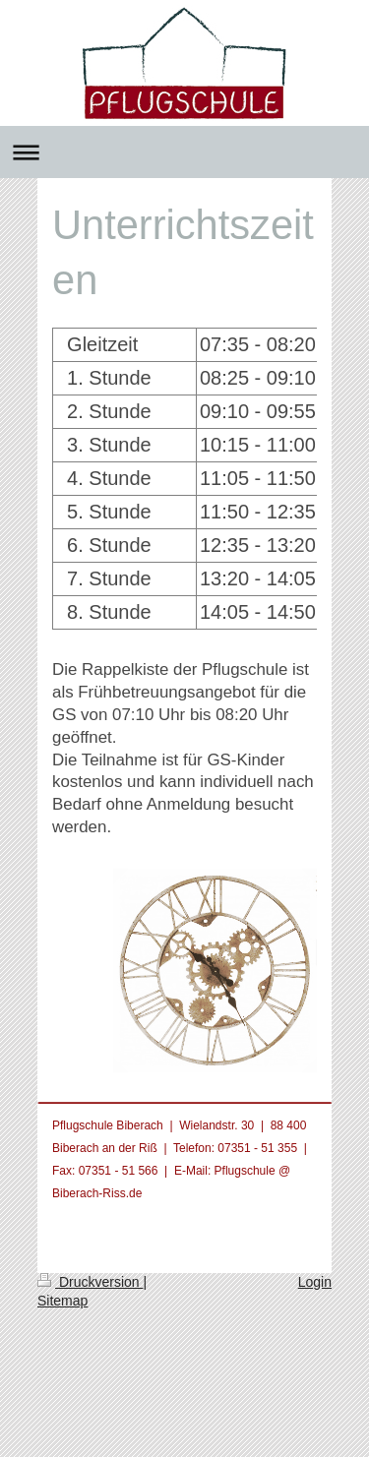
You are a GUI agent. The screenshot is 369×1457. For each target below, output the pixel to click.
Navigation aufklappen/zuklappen (184, 152)
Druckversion (90, 1282)
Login (315, 1282)
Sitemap (62, 1300)
